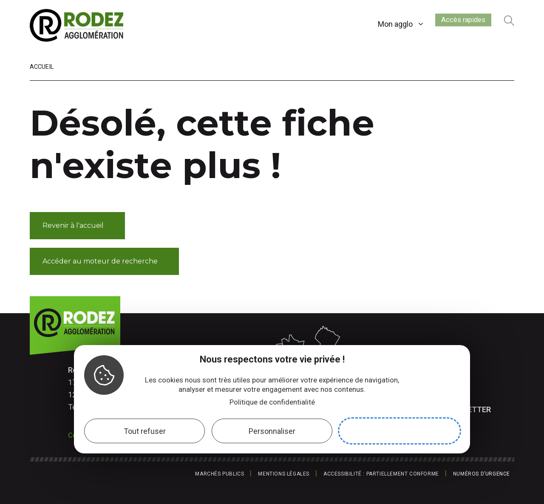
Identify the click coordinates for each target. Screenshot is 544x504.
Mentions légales (283, 474)
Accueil (42, 67)
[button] (77, 225)
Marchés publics (219, 474)
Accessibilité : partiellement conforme (381, 474)
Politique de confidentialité (272, 402)
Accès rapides (457, 22)
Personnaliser (272, 431)
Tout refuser (145, 431)
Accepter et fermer (399, 431)
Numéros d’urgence (481, 474)
